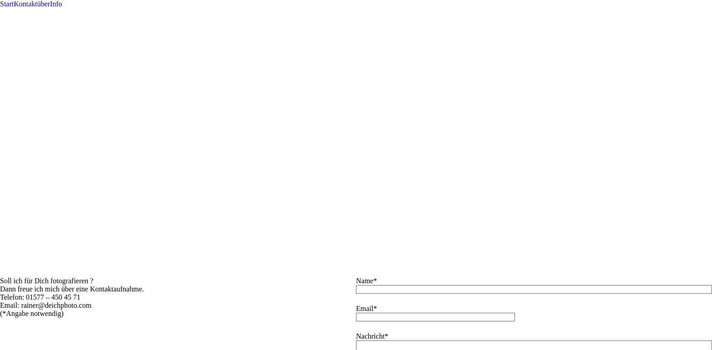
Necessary (26, 287)
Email (364, 40)
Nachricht (370, 68)
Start (7, 4)
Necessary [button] (15, 278)
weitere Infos (395, 171)
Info (56, 4)
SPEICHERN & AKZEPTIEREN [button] (49, 346)
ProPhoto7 (384, 158)
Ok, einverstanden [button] (347, 171)
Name (364, 13)
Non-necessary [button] (21, 312)
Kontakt (25, 4)
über (43, 4)
